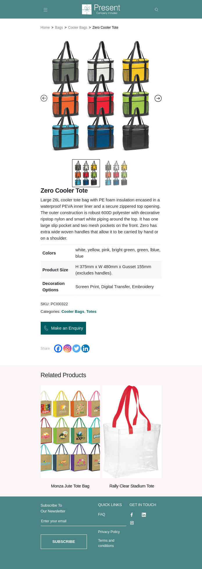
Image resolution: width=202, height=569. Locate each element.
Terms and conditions (106, 542)
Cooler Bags (77, 27)
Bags (59, 27)
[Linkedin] (85, 348)
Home (45, 27)
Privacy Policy (109, 531)
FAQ (101, 514)
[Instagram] (67, 348)
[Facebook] (58, 348)
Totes (91, 310)
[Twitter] (76, 348)
